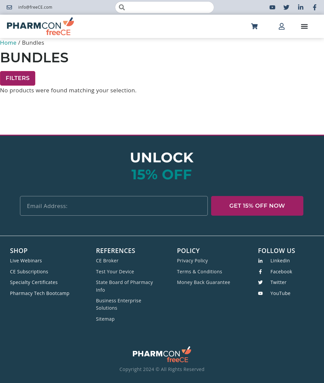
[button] (304, 26)
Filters (18, 78)
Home (8, 42)
